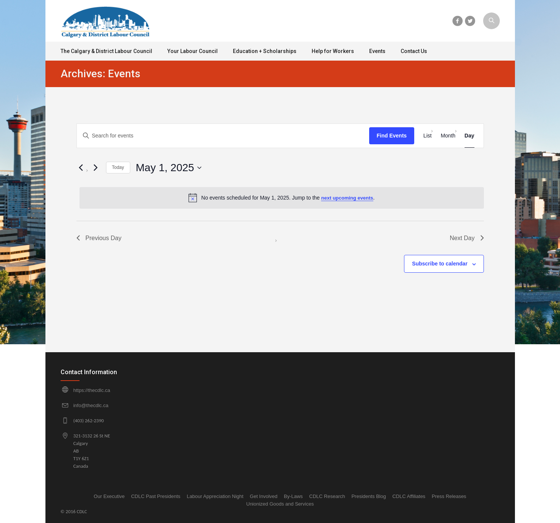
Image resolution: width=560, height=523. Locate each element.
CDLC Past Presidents (155, 496)
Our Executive (109, 496)
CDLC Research (327, 496)
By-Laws (293, 496)
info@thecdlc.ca (90, 405)
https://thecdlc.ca (91, 390)
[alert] (282, 197)
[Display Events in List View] (427, 136)
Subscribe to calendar (439, 264)
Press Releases (449, 496)
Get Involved (264, 496)
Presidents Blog (368, 496)
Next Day (467, 238)
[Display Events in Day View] (469, 136)
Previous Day (99, 238)
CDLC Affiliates (408, 496)
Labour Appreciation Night (215, 496)
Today (118, 167)
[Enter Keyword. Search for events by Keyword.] (223, 136)
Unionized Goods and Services (280, 503)
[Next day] (95, 167)
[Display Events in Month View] (448, 136)
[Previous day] (81, 167)
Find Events (392, 136)
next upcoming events (347, 198)
